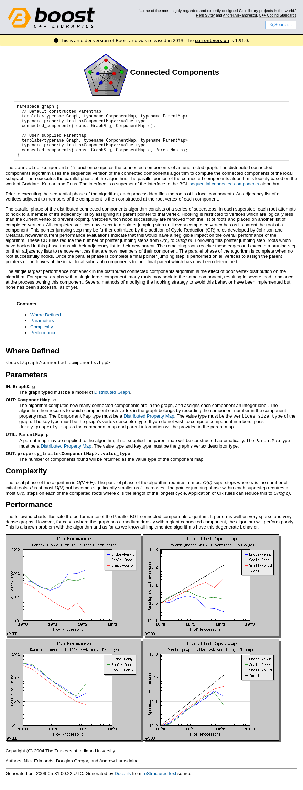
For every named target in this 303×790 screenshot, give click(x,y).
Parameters (42, 331)
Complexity (41, 337)
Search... (281, 24)
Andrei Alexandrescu (240, 15)
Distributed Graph (112, 402)
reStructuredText (159, 781)
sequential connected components (224, 194)
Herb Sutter (205, 15)
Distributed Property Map (148, 426)
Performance (43, 343)
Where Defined (45, 325)
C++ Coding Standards (277, 15)
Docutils (123, 781)
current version (212, 40)
